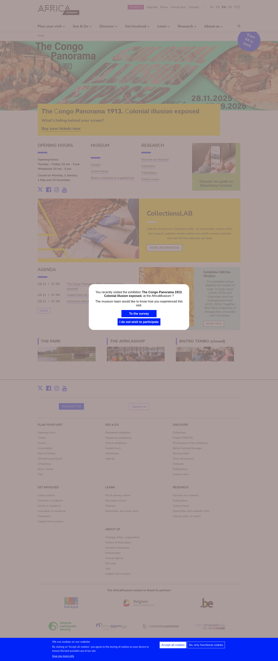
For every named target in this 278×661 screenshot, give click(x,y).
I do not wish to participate (139, 322)
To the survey (139, 313)
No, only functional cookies (206, 646)
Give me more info (63, 657)
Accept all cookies (173, 646)
